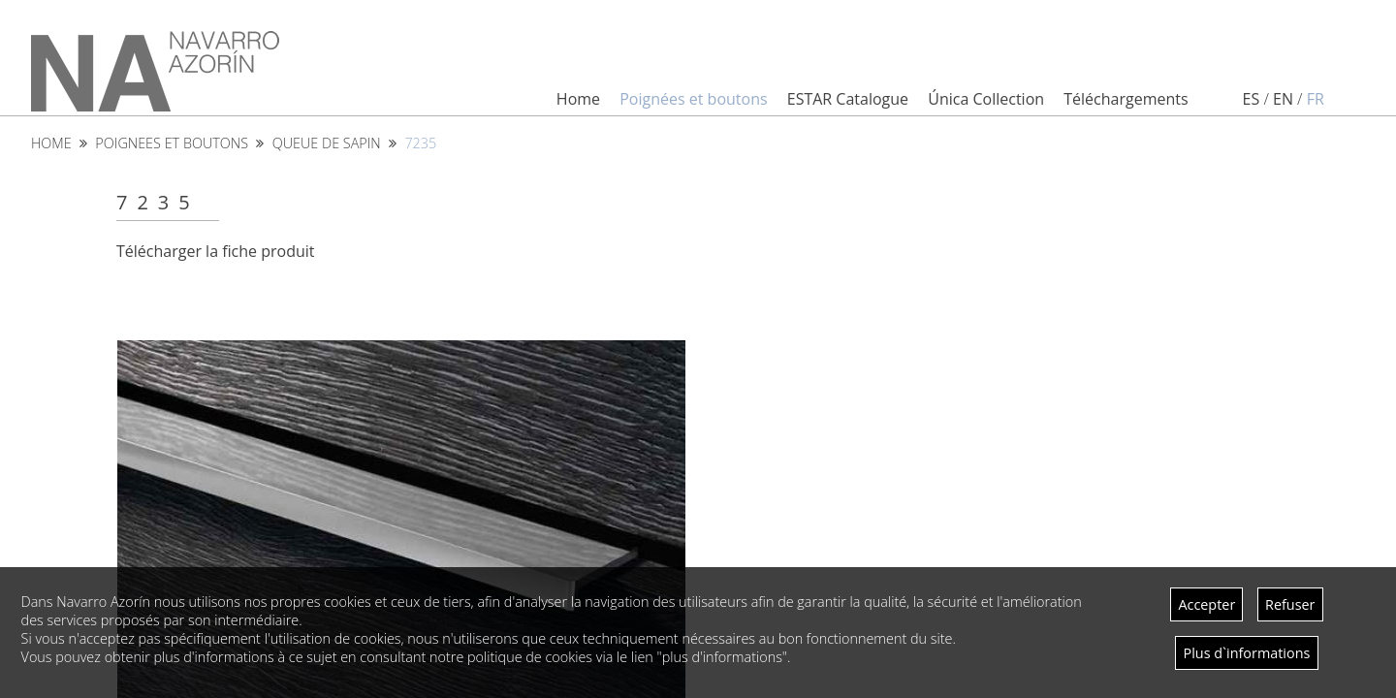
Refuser (1290, 604)
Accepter (1206, 604)
